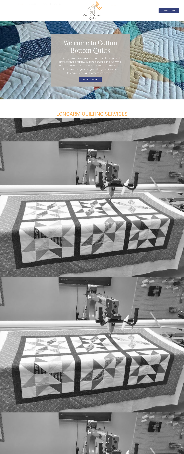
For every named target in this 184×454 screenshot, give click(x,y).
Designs (57, 8)
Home (20, 8)
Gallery (33, 8)
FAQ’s (45, 8)
